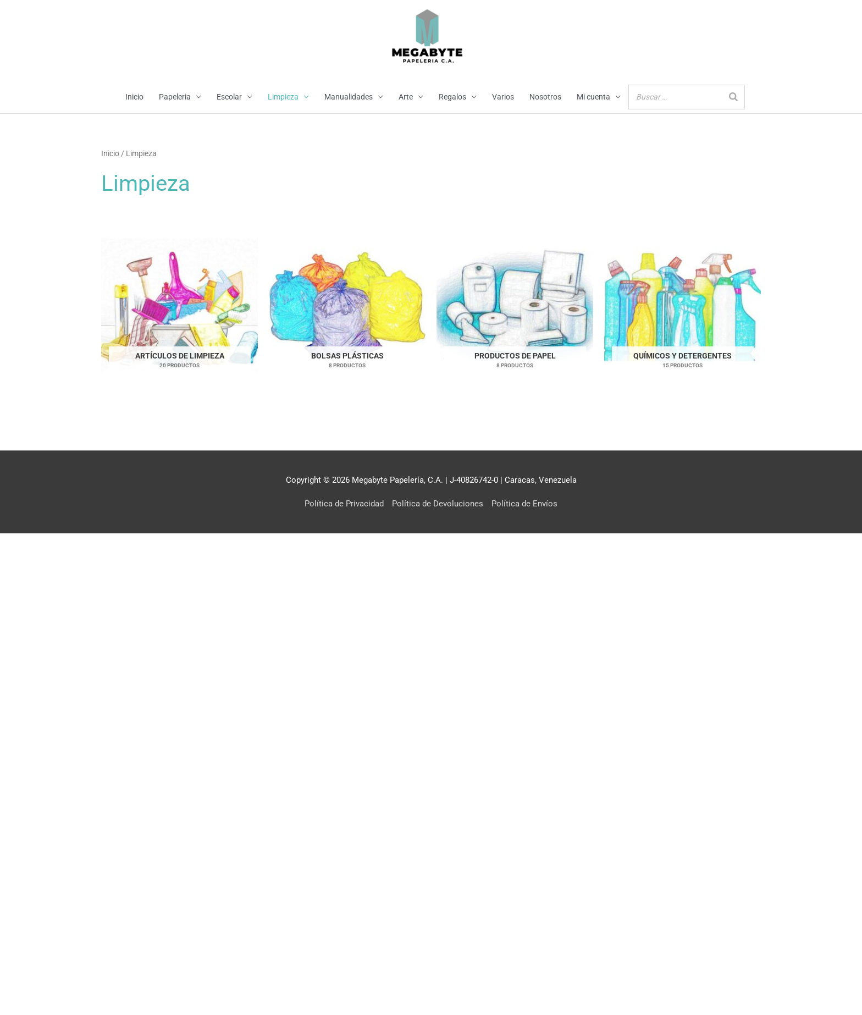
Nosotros (545, 96)
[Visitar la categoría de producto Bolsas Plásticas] (347, 305)
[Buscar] (733, 97)
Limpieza (283, 96)
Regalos (452, 96)
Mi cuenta (593, 96)
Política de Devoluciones (437, 504)
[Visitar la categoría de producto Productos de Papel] (514, 305)
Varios (503, 96)
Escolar (229, 96)
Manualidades (348, 96)
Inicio (134, 96)
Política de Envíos (524, 504)
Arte (406, 96)
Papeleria (175, 96)
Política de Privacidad (344, 504)
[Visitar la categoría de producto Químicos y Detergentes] (682, 305)
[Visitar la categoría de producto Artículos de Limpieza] (179, 305)
